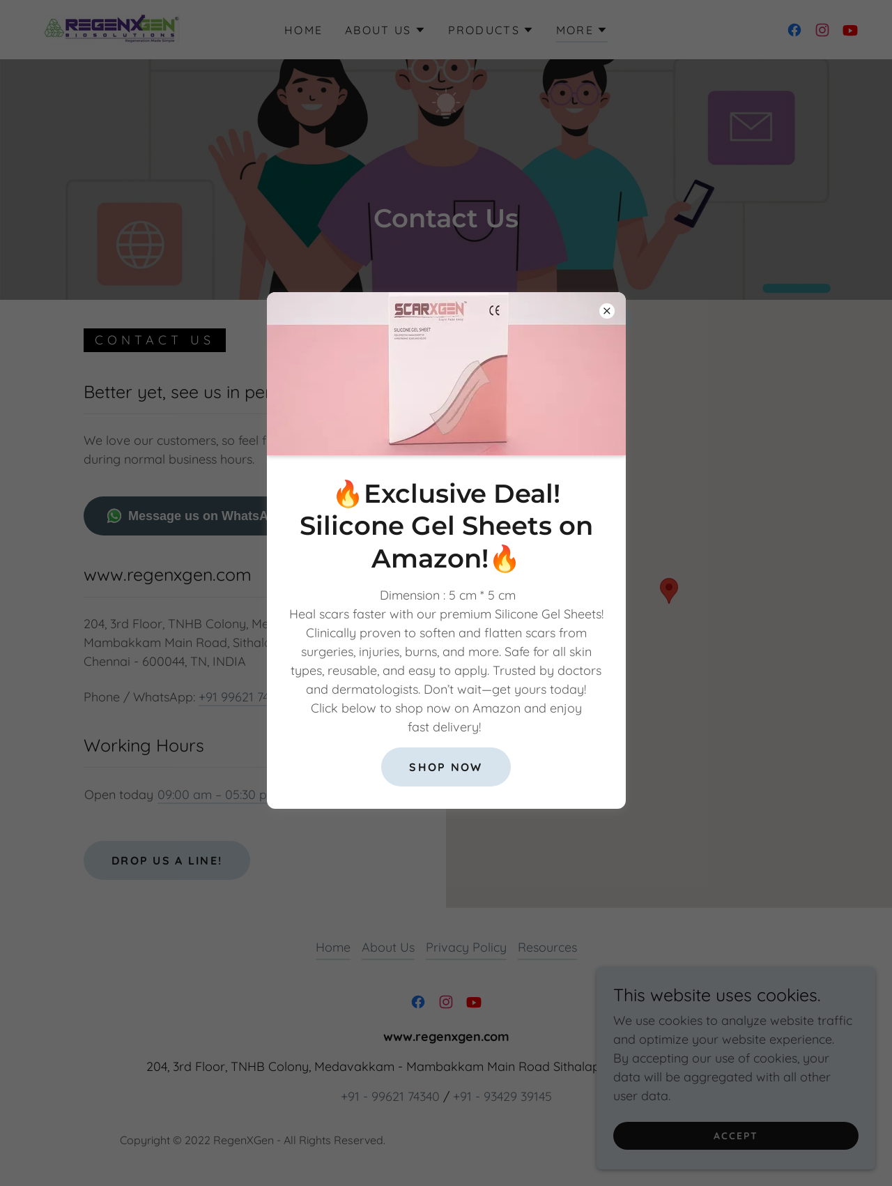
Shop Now (445, 767)
